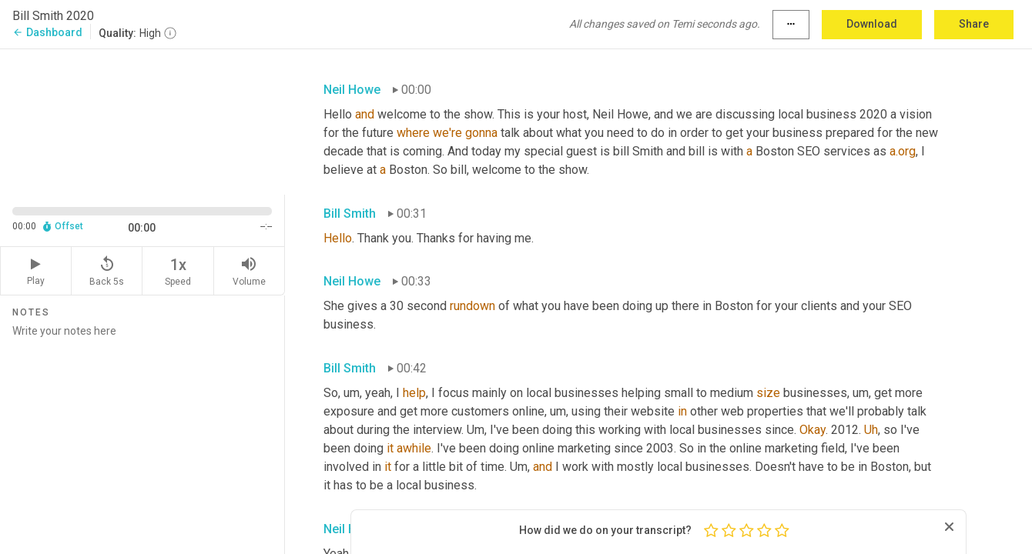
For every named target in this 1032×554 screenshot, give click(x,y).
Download (871, 24)
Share (974, 24)
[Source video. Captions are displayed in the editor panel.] (142, 120)
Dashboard (47, 32)
